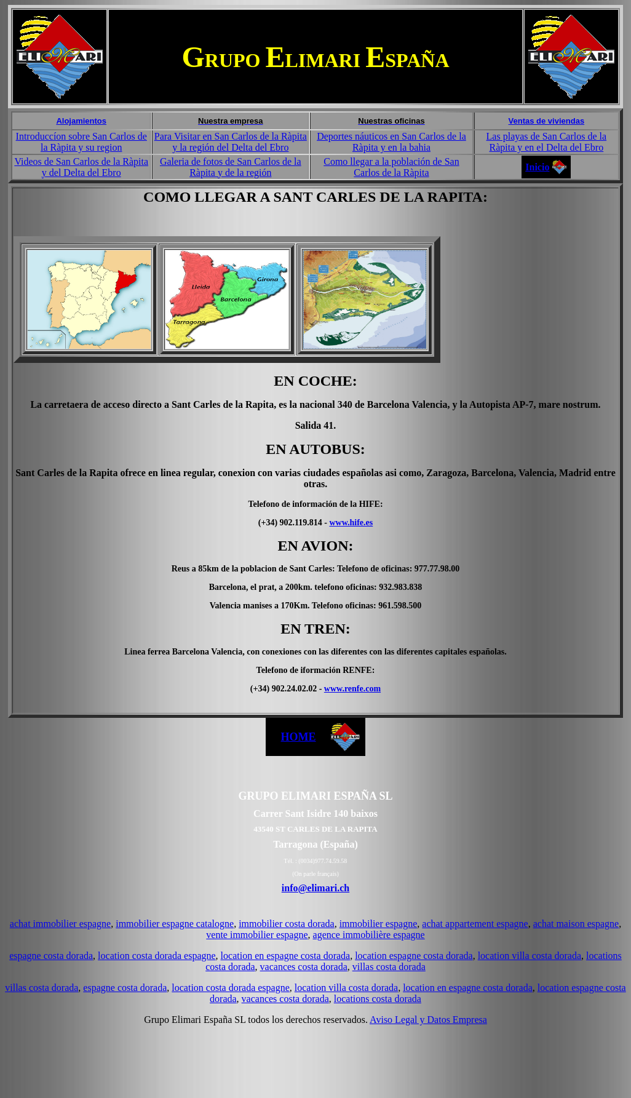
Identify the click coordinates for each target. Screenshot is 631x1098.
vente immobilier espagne (257, 934)
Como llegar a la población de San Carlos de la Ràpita (391, 167)
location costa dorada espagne (156, 955)
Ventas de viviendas (547, 120)
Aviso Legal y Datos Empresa (428, 1019)
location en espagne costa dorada (286, 955)
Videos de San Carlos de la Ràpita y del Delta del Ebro (81, 167)
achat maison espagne (576, 923)
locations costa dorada (377, 998)
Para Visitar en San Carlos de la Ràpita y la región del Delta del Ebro (230, 142)
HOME (298, 737)
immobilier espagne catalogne (175, 923)
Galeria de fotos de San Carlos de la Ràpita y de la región (230, 167)
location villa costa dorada (529, 955)
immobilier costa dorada (287, 923)
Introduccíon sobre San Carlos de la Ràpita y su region (81, 142)
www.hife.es (351, 522)
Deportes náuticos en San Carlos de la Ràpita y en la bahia (391, 142)
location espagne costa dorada (413, 955)
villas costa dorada (389, 966)
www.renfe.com (352, 688)
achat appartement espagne (475, 923)
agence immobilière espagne (369, 934)
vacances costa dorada (303, 966)
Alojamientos (81, 120)
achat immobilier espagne (60, 923)
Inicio (537, 167)
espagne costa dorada (51, 955)
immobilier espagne (378, 923)
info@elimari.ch (315, 888)
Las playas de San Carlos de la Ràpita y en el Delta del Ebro (546, 142)
